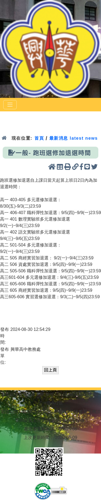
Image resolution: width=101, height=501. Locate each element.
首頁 (39, 138)
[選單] (10, 104)
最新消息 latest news (73, 138)
